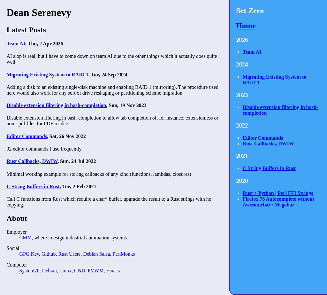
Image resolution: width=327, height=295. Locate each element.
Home (245, 25)
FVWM (96, 270)
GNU (79, 270)
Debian (49, 270)
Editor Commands (26, 136)
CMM (25, 237)
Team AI (15, 43)
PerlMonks (123, 254)
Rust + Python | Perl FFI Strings (278, 193)
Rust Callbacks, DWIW (31, 161)
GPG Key (29, 254)
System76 (29, 270)
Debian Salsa (96, 254)
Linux (65, 270)
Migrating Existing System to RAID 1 (47, 74)
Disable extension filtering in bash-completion (56, 105)
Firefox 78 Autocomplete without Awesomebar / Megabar (278, 201)
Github (49, 254)
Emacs (113, 270)
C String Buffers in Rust (32, 186)
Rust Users (69, 254)
